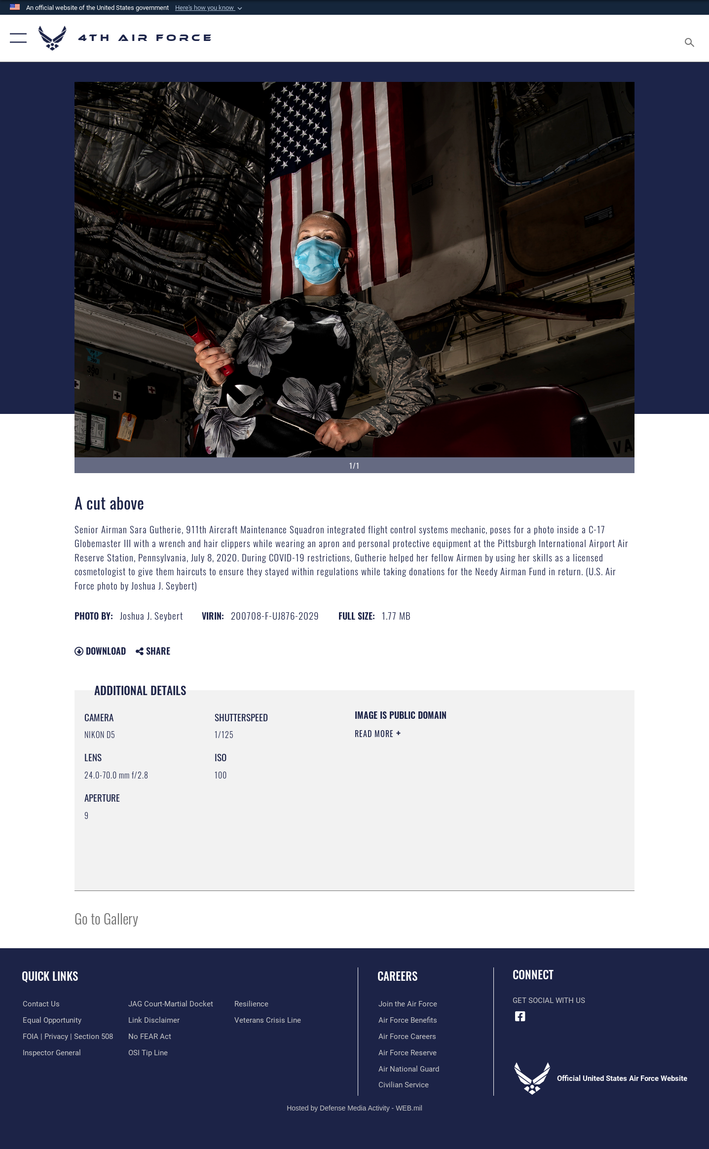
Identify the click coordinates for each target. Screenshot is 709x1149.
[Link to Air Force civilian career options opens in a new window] (402, 1084)
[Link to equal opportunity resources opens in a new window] (51, 1020)
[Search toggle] (691, 38)
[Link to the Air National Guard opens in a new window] (407, 1068)
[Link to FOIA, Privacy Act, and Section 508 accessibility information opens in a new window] (67, 1036)
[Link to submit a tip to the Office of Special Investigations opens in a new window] (148, 1052)
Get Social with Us (549, 1000)
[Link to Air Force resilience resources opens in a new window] (252, 1004)
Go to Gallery (106, 917)
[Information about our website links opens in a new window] (154, 1020)
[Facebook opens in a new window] (520, 1016)
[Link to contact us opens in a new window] (40, 1004)
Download (100, 650)
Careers (397, 975)
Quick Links (50, 975)
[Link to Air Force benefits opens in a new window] (406, 1020)
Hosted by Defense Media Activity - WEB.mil (354, 1108)
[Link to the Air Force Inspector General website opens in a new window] (51, 1052)
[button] (209, 8)
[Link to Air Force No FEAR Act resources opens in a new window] (149, 1036)
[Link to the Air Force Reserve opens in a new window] (406, 1052)
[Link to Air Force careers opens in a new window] (406, 1036)
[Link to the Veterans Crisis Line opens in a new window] (268, 1020)
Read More (375, 734)
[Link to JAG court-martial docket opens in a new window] (170, 1004)
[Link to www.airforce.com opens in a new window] (406, 1004)
